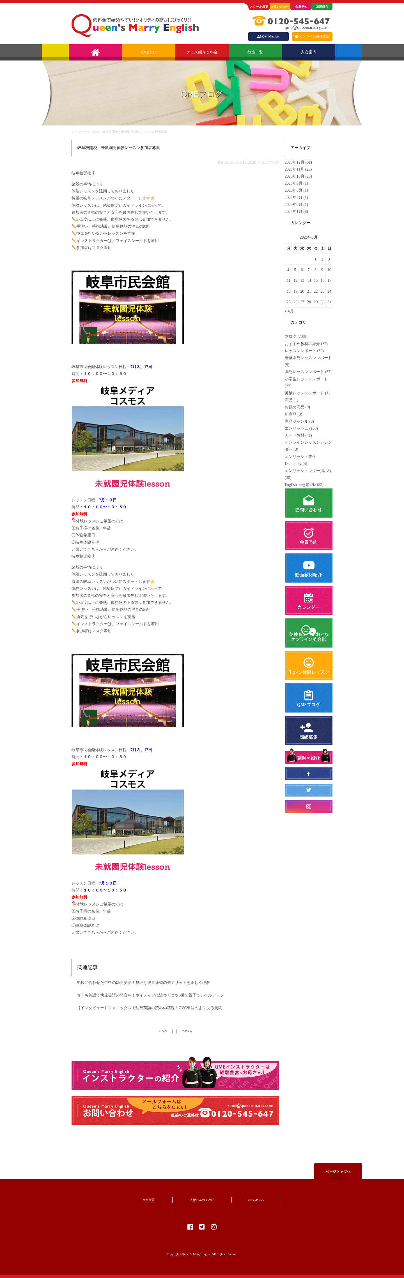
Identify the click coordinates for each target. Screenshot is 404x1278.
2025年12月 (295, 162)
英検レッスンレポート (304, 393)
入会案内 (308, 52)
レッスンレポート (300, 351)
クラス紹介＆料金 (202, 52)
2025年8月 (294, 190)
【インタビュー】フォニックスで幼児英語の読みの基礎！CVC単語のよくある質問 (149, 1008)
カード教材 (294, 435)
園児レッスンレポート (304, 372)
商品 (289, 400)
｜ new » (183, 1031)
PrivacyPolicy (255, 1200)
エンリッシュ (296, 428)
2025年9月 (294, 183)
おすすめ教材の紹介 (302, 344)
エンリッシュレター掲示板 (308, 471)
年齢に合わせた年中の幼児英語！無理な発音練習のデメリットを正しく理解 (143, 983)
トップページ (81, 131)
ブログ (291, 336)
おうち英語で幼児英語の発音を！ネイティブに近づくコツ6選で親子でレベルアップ (150, 995)
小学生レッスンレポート (306, 379)
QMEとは (148, 52)
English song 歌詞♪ (300, 485)
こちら (93, 549)
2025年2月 (294, 204)
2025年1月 (294, 211)
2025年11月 (295, 169)
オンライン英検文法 (312, 36)
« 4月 (289, 311)
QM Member (268, 36)
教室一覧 (255, 52)
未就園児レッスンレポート (308, 358)
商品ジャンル (296, 421)
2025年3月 (294, 197)
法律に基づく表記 (202, 1200)
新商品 (291, 414)
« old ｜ (167, 1031)
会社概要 (149, 1200)
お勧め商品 (294, 407)
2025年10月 (295, 176)
